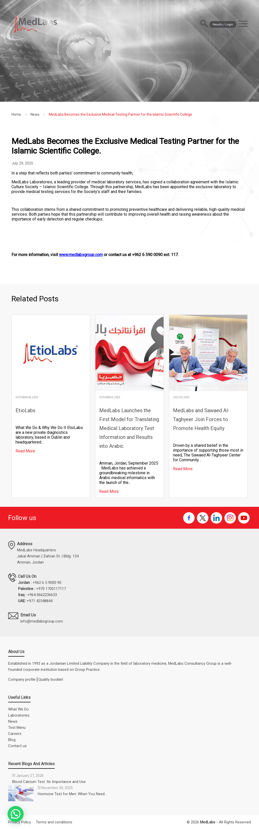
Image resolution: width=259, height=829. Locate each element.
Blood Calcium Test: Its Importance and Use (49, 781)
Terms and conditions (54, 822)
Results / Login (211, 24)
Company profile (22, 679)
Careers (14, 733)
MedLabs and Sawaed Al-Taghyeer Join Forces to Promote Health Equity (201, 419)
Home (16, 114)
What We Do (18, 709)
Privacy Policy (19, 822)
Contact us (17, 746)
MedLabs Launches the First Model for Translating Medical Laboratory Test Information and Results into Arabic (129, 428)
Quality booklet (50, 679)
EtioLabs (25, 410)
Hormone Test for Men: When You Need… (72, 794)
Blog (12, 739)
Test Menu (17, 727)
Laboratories (19, 715)
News (35, 114)
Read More (25, 451)
